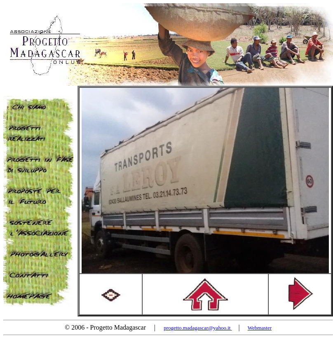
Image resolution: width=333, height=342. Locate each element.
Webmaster (260, 328)
